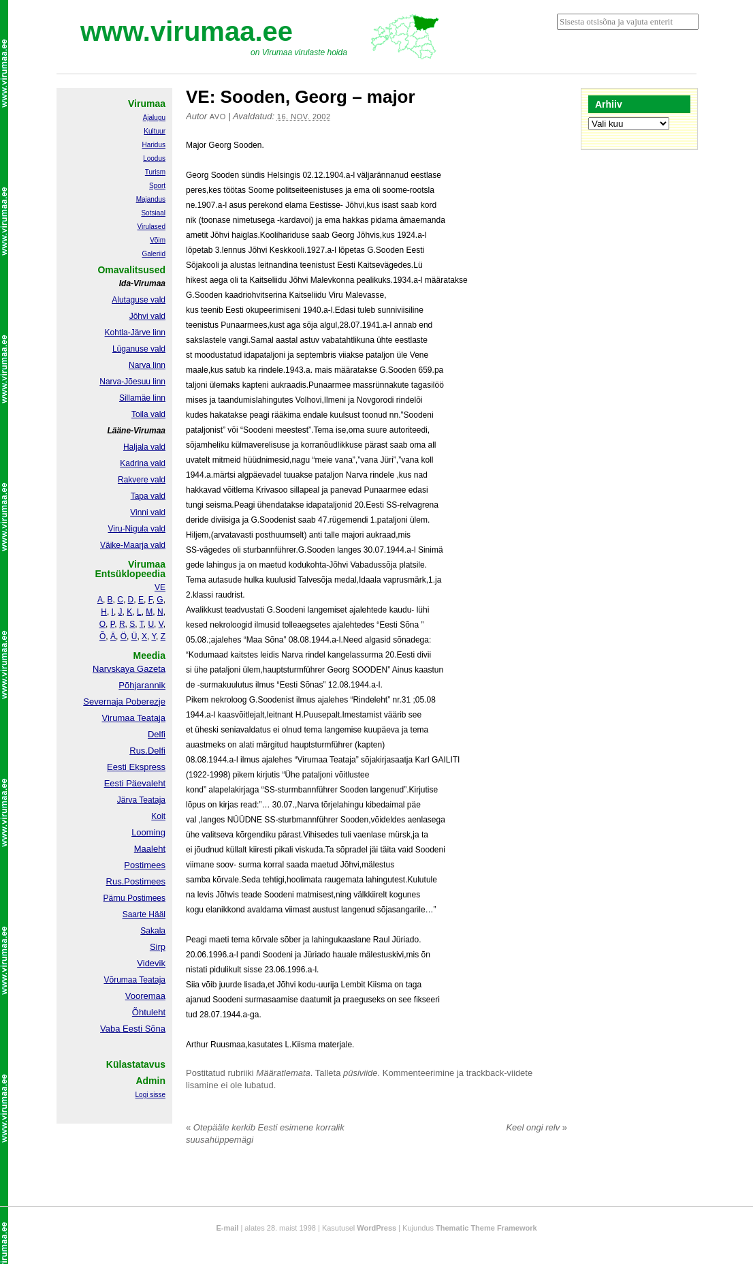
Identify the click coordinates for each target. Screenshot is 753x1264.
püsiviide (360, 1073)
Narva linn (147, 365)
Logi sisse (150, 1094)
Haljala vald (144, 447)
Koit (158, 816)
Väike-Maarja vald (132, 545)
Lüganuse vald (138, 349)
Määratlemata (283, 1073)
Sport (157, 185)
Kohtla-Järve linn (135, 332)
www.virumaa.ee (186, 31)
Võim (157, 240)
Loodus (154, 158)
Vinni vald (147, 512)
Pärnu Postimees (134, 898)
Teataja (151, 980)
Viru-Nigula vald (137, 529)
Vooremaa (145, 996)
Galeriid (153, 254)
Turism (155, 172)
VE (160, 587)
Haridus (153, 145)
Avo (218, 116)
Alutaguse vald (138, 300)
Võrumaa (120, 980)
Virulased (151, 226)
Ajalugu (154, 117)
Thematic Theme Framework (486, 1228)
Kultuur (154, 131)
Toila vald (148, 414)
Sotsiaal (153, 213)
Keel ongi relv (536, 1127)
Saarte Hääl (144, 914)
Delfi (156, 734)
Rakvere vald (141, 479)
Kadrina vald (142, 463)
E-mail (227, 1228)
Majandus (150, 199)
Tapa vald (148, 496)
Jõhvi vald (147, 316)
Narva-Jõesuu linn (132, 381)
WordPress (376, 1228)
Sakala (152, 931)
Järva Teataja (141, 800)
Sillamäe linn (142, 398)
